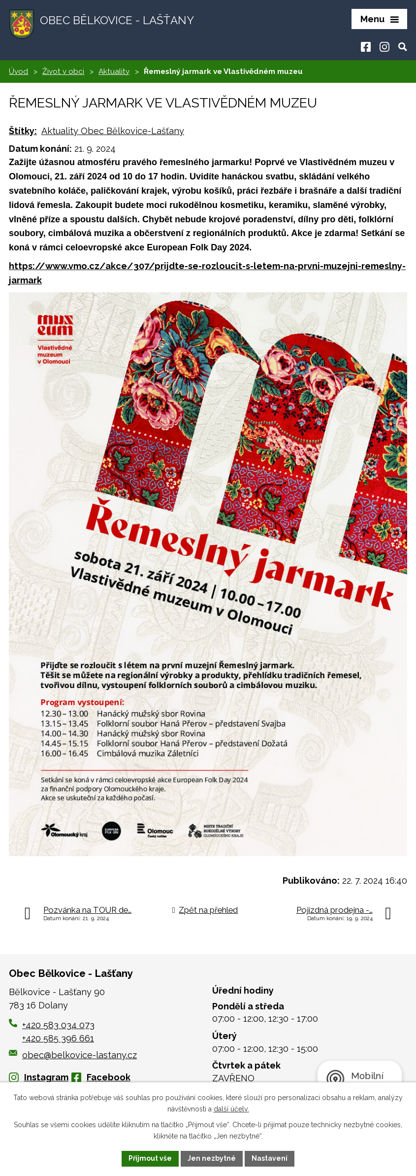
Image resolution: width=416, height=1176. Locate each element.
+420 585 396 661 (58, 1038)
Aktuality (113, 71)
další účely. (231, 1109)
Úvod (18, 71)
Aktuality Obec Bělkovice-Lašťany (112, 131)
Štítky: (23, 131)
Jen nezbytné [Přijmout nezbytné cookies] (212, 1158)
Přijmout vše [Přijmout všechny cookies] (150, 1158)
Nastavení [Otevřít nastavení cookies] (270, 1158)
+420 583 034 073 (58, 1025)
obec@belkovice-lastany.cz (73, 1055)
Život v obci (63, 71)
